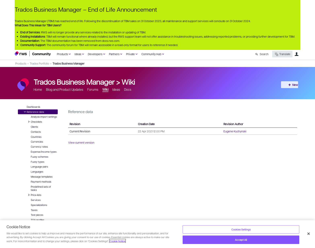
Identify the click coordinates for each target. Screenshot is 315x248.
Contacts (36, 131)
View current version (81, 142)
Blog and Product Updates (64, 89)
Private (130, 54)
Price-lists (34, 195)
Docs (127, 89)
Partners (114, 54)
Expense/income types (44, 151)
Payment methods (41, 181)
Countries (36, 136)
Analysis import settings (44, 116)
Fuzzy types (37, 161)
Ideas (78, 54)
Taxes (34, 210)
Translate (282, 54)
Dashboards (33, 106)
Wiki (128, 81)
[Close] (308, 233)
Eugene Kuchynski (234, 131)
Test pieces (37, 214)
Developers (95, 54)
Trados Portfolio (39, 63)
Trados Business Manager (68, 63)
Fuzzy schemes (39, 156)
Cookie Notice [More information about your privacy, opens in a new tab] (117, 241)
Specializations (39, 205)
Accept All (241, 239)
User (296, 54)
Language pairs (39, 166)
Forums (92, 89)
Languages (37, 171)
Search (264, 54)
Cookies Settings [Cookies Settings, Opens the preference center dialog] (241, 229)
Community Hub (151, 54)
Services (36, 200)
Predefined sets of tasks (41, 188)
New (291, 84)
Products (62, 54)
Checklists (34, 122)
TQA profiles (37, 219)
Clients (34, 126)
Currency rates (39, 146)
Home (38, 89)
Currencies (37, 141)
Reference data (33, 112)
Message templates (41, 176)
